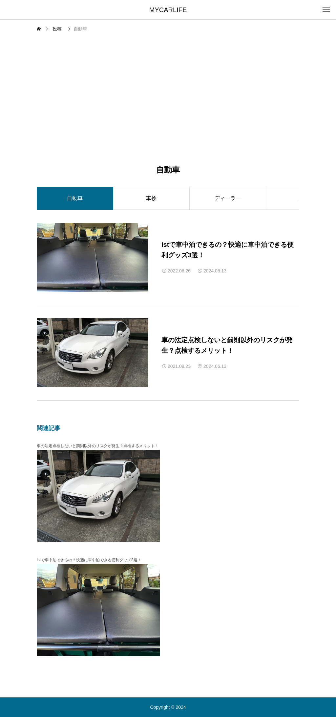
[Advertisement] (168, 84)
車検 (151, 198)
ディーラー (228, 198)
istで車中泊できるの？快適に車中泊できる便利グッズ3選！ (89, 560)
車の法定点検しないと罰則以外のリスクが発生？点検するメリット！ (98, 446)
